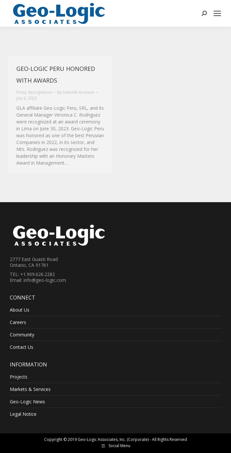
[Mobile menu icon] (217, 13)
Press (21, 92)
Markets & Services (30, 389)
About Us (19, 310)
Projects (18, 377)
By (76, 92)
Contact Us (21, 347)
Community (22, 335)
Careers (18, 322)
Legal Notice (23, 414)
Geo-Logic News (27, 402)
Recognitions (40, 92)
